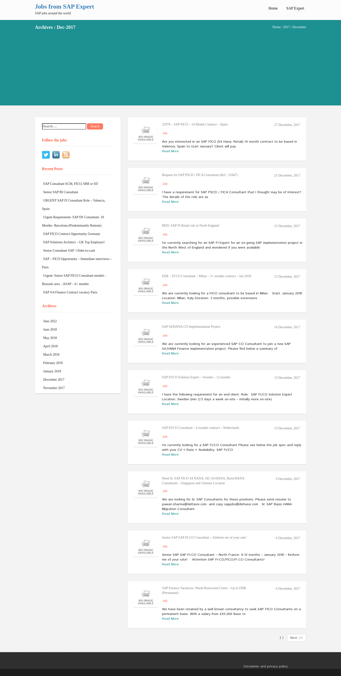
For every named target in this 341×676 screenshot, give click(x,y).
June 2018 (50, 329)
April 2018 (50, 346)
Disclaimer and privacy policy (266, 666)
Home (273, 8)
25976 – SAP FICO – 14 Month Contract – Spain (195, 124)
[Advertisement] (170, 65)
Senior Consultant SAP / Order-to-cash (69, 250)
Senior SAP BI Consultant (60, 192)
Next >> (296, 637)
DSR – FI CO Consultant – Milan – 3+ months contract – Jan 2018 (206, 276)
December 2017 (53, 379)
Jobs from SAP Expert (64, 6)
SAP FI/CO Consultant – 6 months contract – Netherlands (200, 428)
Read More (170, 151)
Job (165, 133)
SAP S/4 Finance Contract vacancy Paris (70, 292)
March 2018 (51, 354)
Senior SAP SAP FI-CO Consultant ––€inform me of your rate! (204, 537)
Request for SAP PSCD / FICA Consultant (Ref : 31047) (199, 175)
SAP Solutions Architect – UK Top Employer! (74, 242)
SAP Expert (295, 8)
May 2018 (50, 338)
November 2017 (54, 388)
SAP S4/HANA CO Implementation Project (191, 326)
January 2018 (52, 371)
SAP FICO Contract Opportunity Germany (71, 234)
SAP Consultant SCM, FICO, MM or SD (70, 184)
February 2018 (53, 363)
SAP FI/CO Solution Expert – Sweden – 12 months (196, 377)
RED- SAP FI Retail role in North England (190, 225)
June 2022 (50, 321)
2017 (286, 27)
